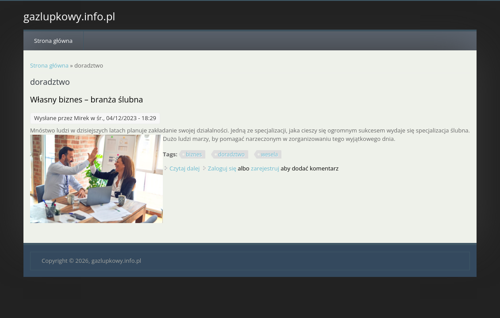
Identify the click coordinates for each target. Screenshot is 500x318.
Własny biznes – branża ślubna (86, 99)
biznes (194, 154)
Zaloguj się (222, 168)
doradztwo (231, 154)
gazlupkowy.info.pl (69, 16)
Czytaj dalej (184, 168)
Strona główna (53, 41)
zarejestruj (265, 168)
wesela (269, 154)
